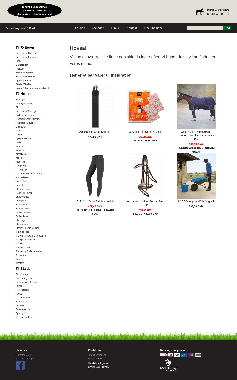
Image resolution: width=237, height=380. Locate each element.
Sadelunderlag (23, 208)
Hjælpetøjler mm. (24, 138)
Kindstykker (21, 154)
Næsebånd (21, 181)
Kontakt (132, 27)
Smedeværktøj (23, 309)
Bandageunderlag (24, 103)
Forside (80, 27)
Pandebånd (21, 185)
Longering (21, 165)
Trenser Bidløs (23, 247)
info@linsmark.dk (42, 14)
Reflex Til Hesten (24, 193)
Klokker (19, 158)
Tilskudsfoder (22, 232)
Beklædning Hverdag (26, 53)
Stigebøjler (21, 220)
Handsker (20, 68)
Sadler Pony (22, 216)
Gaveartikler (22, 65)
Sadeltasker (21, 204)
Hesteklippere (22, 290)
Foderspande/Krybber (26, 282)
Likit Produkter (23, 297)
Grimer (19, 134)
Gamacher (21, 126)
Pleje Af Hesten (23, 189)
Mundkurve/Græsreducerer (29, 173)
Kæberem (21, 162)
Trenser (19, 243)
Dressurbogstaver (24, 278)
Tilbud (115, 27)
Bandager (20, 99)
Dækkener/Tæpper (25, 115)
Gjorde (19, 130)
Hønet (19, 294)
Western (20, 263)
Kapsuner (20, 150)
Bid (17, 107)
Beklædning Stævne (26, 57)
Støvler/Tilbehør (23, 84)
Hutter (19, 142)
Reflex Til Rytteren (25, 72)
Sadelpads (21, 200)
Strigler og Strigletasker (27, 228)
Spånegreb (21, 313)
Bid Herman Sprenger (26, 111)
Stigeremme (22, 224)
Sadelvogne (21, 301)
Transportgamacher (25, 239)
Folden (19, 286)
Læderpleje (21, 169)
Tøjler (18, 259)
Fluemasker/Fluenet (25, 123)
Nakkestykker (22, 177)
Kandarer (20, 146)
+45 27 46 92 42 (96, 358)
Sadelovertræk (23, 197)
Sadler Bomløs (23, 212)
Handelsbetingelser (98, 363)
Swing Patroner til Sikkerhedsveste (33, 88)
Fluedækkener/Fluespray (28, 119)
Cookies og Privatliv (98, 367)
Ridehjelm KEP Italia (26, 76)
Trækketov (21, 255)
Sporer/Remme (23, 80)
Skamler (20, 305)
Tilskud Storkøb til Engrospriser (31, 235)
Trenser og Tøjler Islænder (29, 251)
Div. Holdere (22, 274)
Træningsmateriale (25, 317)
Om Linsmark (153, 27)
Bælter (19, 61)
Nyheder (98, 27)
